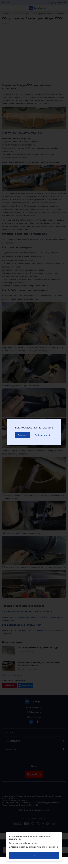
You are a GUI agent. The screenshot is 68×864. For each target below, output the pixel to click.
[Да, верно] (22, 435)
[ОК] (34, 855)
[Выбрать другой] (42, 435)
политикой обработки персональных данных (29, 849)
